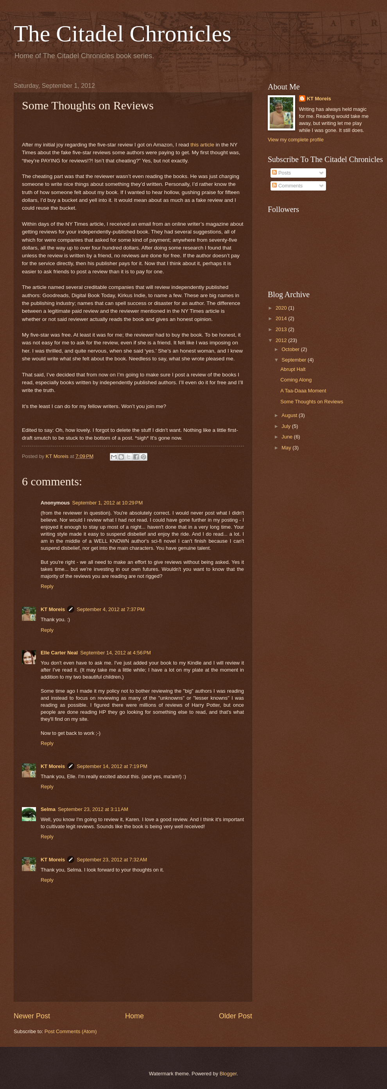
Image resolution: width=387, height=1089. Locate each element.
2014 (282, 318)
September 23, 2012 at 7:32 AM (112, 860)
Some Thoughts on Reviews (311, 402)
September (294, 360)
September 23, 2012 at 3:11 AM (93, 809)
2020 (282, 308)
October (291, 349)
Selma (48, 809)
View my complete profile (296, 140)
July (286, 426)
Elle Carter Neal (59, 653)
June (287, 437)
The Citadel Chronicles (122, 33)
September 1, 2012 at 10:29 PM (107, 503)
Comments (287, 186)
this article (202, 145)
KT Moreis (53, 609)
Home (134, 1016)
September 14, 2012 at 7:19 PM (112, 766)
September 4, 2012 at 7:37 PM (111, 609)
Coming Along (296, 380)
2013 (282, 329)
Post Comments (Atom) (71, 1031)
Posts (281, 173)
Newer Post (32, 1016)
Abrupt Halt (292, 369)
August (290, 415)
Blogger (228, 1074)
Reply (47, 586)
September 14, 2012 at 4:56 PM (115, 653)
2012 (282, 340)
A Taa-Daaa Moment (303, 391)
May (286, 448)
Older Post (235, 1016)
